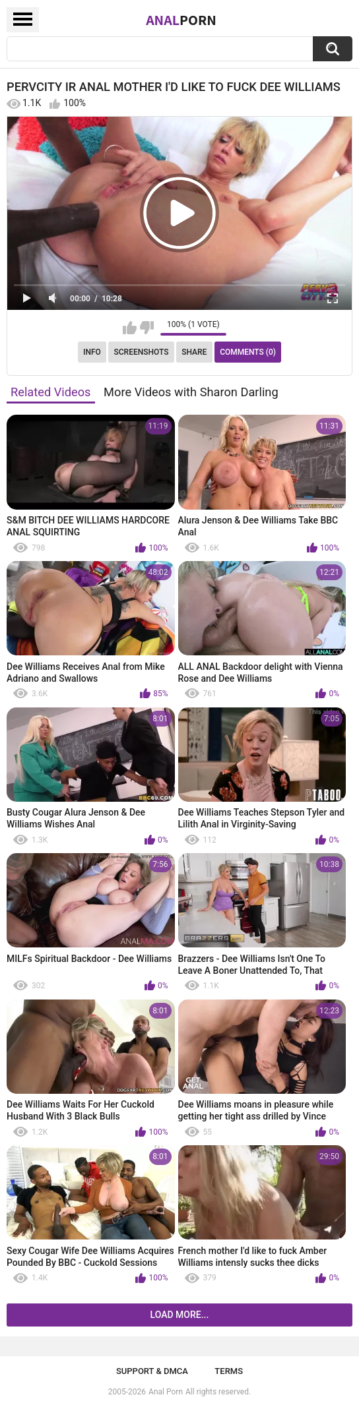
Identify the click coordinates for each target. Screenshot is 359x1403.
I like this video (130, 327)
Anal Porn (165, 1391)
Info (92, 352)
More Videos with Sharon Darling (191, 392)
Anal (181, 20)
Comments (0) (248, 352)
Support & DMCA (152, 1371)
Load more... (179, 1314)
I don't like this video (147, 327)
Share (194, 352)
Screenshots (141, 352)
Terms (228, 1371)
